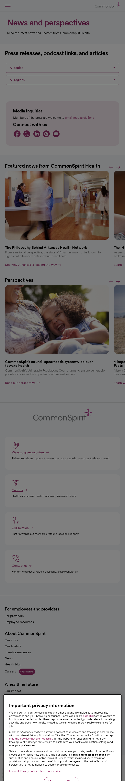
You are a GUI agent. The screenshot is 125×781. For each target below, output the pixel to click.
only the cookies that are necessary (31, 752)
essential (88, 729)
